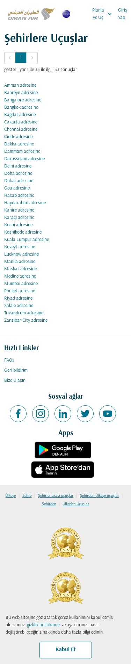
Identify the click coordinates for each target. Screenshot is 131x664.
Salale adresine (18, 305)
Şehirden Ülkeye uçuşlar (99, 496)
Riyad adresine (18, 298)
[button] (9, 57)
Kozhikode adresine (23, 232)
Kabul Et (66, 649)
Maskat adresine (20, 269)
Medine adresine (20, 276)
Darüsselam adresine (24, 159)
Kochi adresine (18, 225)
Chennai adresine (20, 129)
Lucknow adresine (21, 254)
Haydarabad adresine (25, 203)
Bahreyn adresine (21, 92)
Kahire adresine (19, 210)
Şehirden (49, 504)
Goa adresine (17, 188)
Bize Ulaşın (15, 380)
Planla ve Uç (103, 14)
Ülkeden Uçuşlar (76, 504)
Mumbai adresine (21, 283)
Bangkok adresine (21, 107)
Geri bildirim (16, 370)
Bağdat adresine (20, 114)
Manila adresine (19, 261)
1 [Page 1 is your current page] (21, 57)
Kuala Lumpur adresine (26, 239)
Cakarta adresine (20, 122)
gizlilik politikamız (43, 625)
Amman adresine (20, 85)
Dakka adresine (19, 144)
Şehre (26, 496)
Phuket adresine (19, 291)
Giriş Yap (122, 14)
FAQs (9, 360)
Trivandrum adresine (23, 313)
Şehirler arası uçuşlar (55, 496)
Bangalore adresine (22, 100)
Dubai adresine (18, 181)
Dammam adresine (22, 151)
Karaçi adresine (19, 217)
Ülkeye (10, 496)
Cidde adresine (18, 137)
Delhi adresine (17, 166)
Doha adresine (18, 173)
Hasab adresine (19, 195)
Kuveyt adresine (19, 247)
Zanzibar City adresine (26, 320)
